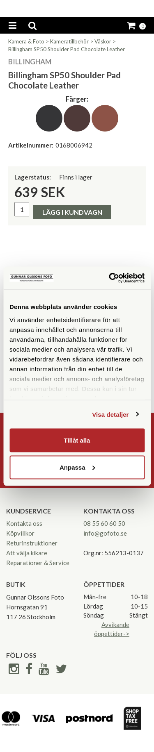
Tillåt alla (77, 440)
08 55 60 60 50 (104, 523)
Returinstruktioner (31, 543)
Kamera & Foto (26, 41)
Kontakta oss (24, 523)
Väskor (102, 41)
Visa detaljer (110, 414)
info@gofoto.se (105, 533)
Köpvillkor (20, 533)
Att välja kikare (26, 553)
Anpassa (77, 466)
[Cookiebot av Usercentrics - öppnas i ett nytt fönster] (110, 278)
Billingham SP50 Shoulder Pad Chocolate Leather (66, 49)
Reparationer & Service (37, 562)
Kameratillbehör (69, 41)
